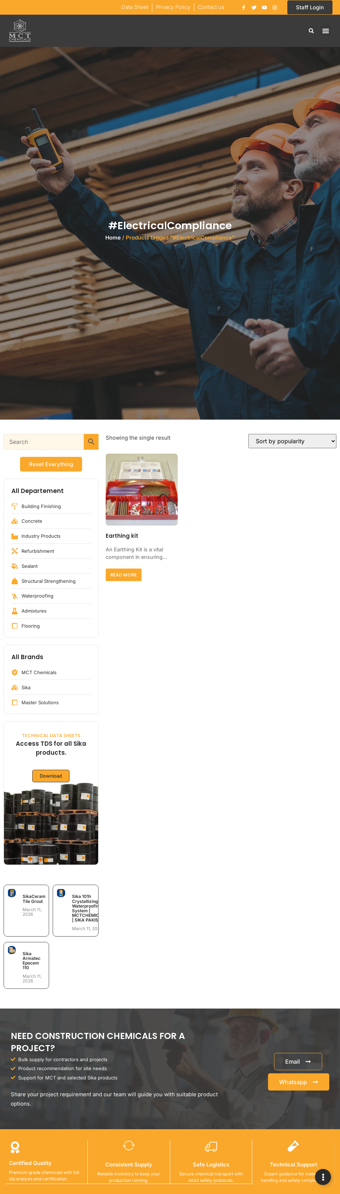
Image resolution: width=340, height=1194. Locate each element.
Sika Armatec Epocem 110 (31, 961)
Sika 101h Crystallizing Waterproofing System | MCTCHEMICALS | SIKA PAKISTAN (90, 908)
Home (113, 237)
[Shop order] (292, 441)
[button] (311, 31)
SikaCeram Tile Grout (34, 899)
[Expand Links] (323, 1177)
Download (51, 776)
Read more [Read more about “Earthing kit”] (123, 574)
